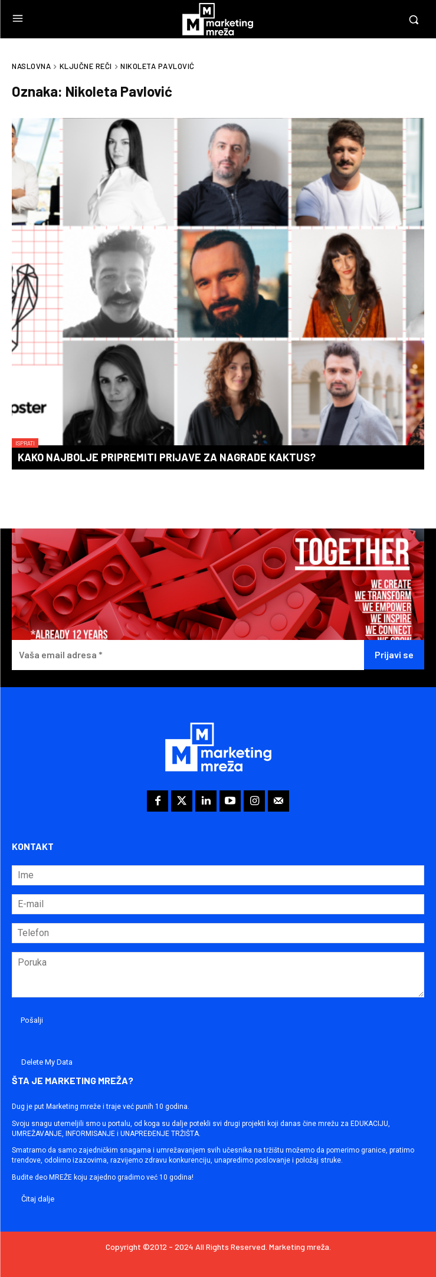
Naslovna (31, 66)
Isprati (25, 443)
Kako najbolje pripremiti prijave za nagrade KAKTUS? (167, 457)
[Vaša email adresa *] (188, 655)
